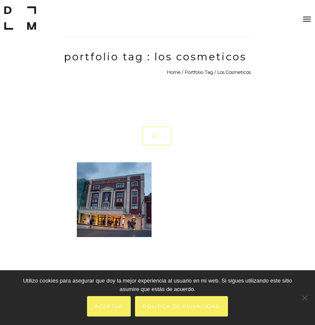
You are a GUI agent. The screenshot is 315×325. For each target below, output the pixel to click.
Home (173, 72)
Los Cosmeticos (234, 72)
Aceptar (109, 306)
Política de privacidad (181, 306)
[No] (304, 298)
